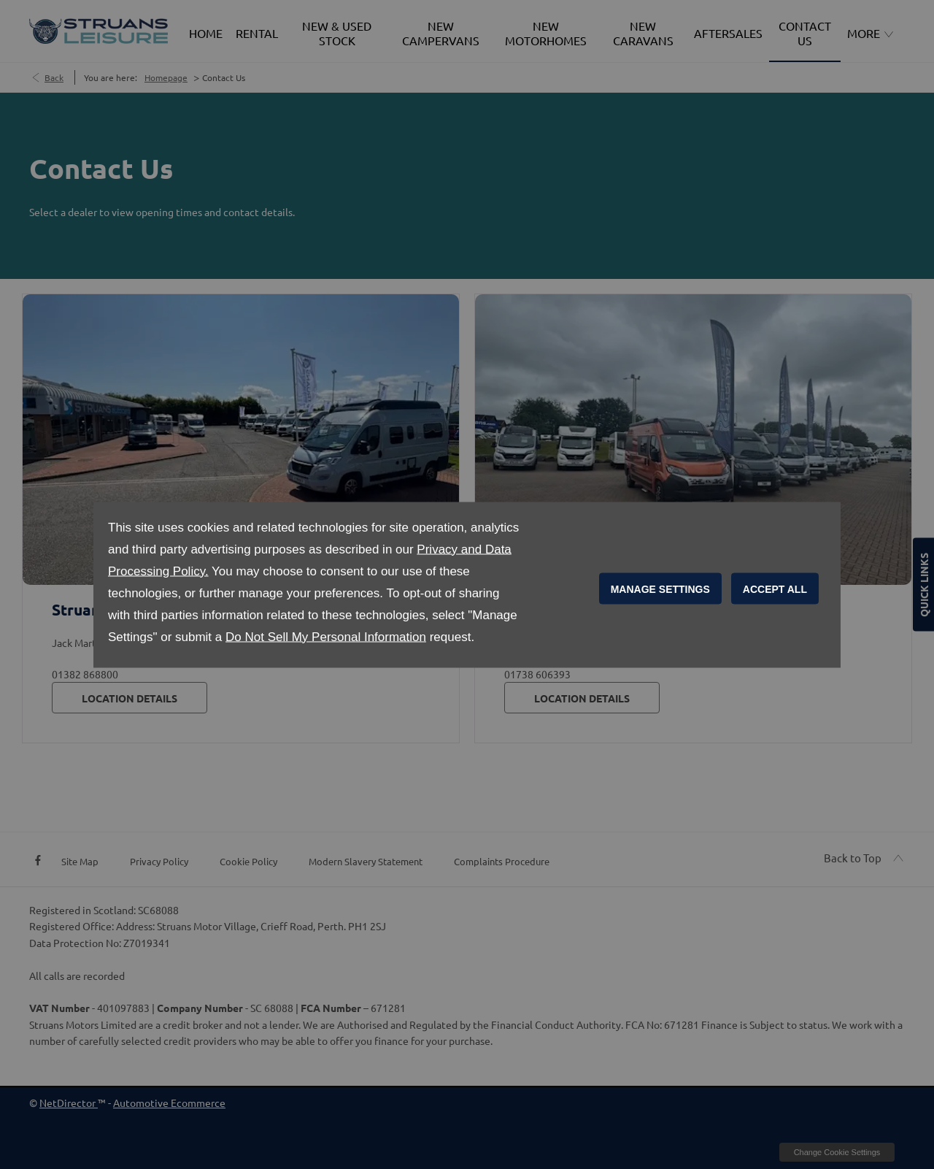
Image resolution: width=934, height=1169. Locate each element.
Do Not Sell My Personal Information (325, 636)
